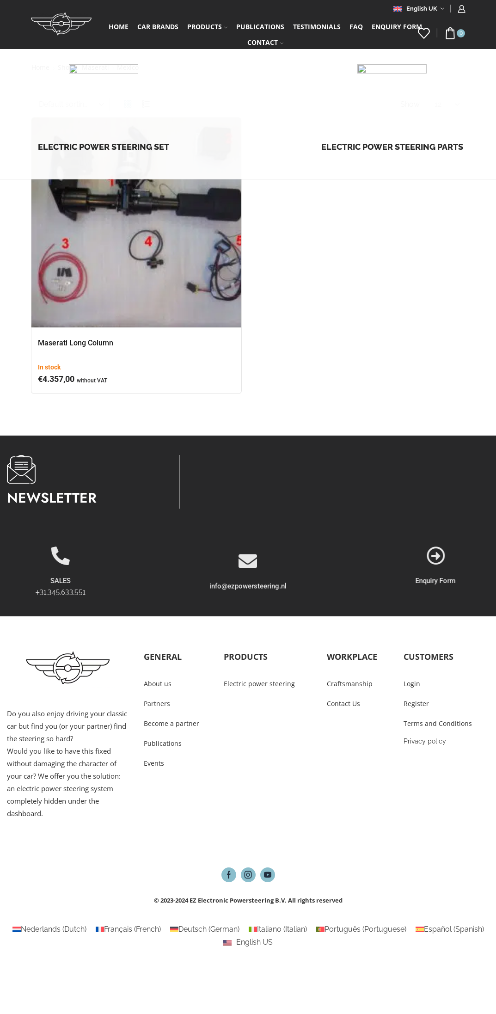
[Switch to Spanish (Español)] (450, 929)
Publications (260, 26)
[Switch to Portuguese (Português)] (361, 929)
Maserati (95, 67)
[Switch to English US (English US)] (248, 942)
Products (207, 26)
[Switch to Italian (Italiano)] (278, 929)
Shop (65, 67)
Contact (265, 42)
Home (119, 26)
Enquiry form (397, 26)
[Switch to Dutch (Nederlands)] (49, 929)
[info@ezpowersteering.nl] (248, 601)
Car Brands (157, 26)
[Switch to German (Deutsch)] (204, 929)
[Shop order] (70, 104)
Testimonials (317, 26)
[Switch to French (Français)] (128, 929)
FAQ (356, 26)
